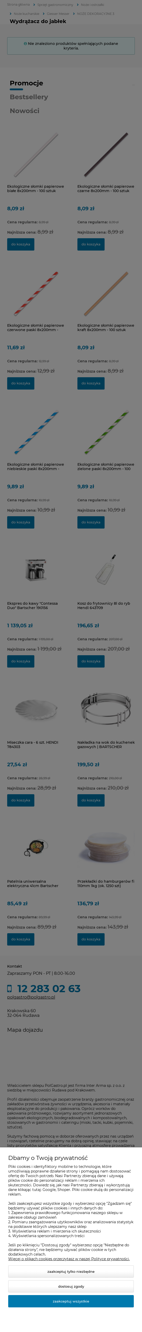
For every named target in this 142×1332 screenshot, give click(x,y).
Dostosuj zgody (71, 1286)
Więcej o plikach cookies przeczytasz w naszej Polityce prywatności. (69, 1259)
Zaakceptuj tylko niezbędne (71, 1271)
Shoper (63, 1189)
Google (49, 1189)
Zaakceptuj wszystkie (71, 1301)
